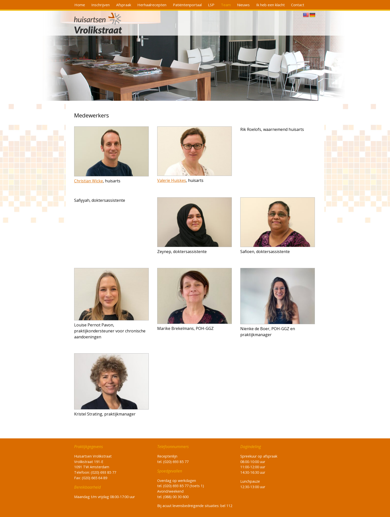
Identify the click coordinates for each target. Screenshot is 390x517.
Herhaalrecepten (151, 4)
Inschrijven (100, 4)
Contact (297, 4)
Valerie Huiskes (171, 180)
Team (226, 4)
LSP (211, 4)
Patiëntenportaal (187, 4)
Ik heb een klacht (270, 4)
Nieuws (243, 4)
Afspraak (123, 4)
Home (79, 4)
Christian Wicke (88, 181)
